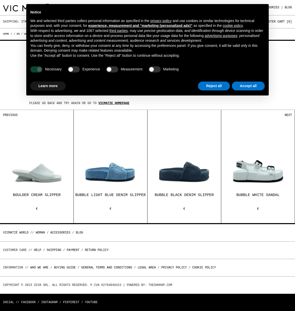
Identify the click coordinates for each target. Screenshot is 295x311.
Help (37, 250)
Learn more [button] (48, 86)
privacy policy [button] (160, 21)
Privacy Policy (174, 267)
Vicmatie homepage (114, 103)
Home (7, 34)
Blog (288, 7)
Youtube (91, 302)
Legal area (147, 267)
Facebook (28, 302)
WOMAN (40, 232)
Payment (73, 250)
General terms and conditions (106, 267)
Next (288, 115)
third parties (118, 31)
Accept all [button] (248, 86)
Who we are (39, 267)
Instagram (49, 302)
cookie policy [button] (233, 26)
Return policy (97, 250)
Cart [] (284, 22)
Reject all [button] (214, 86)
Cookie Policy (204, 267)
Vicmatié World (16, 232)
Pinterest (71, 302)
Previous (10, 115)
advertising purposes (221, 36)
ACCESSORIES (60, 232)
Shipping (54, 250)
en (18, 34)
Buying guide (65, 267)
